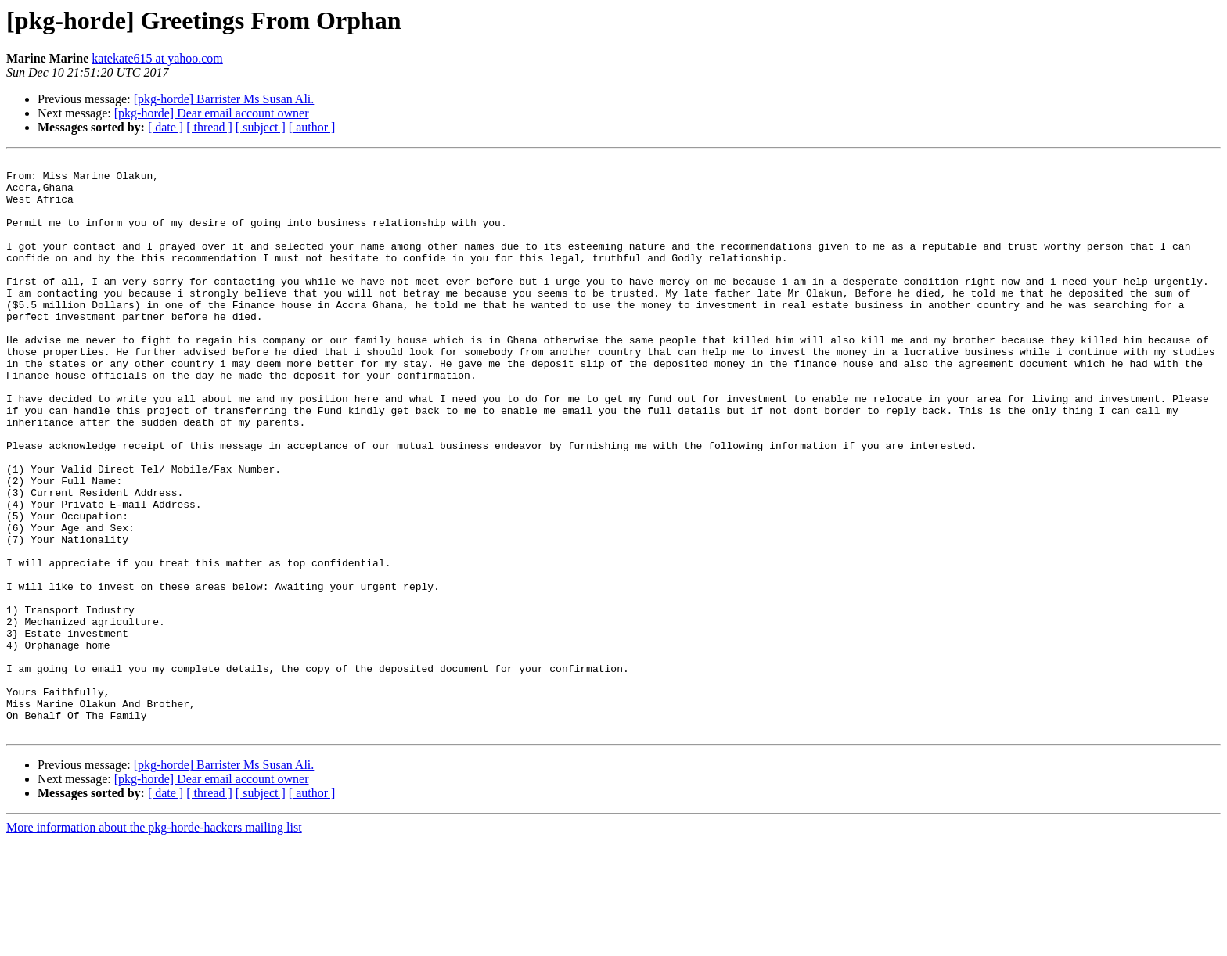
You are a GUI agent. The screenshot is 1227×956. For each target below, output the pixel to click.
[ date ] (165, 127)
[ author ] (312, 127)
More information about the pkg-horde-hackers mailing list (154, 942)
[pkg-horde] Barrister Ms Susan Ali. (224, 99)
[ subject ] (261, 127)
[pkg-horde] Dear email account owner (211, 113)
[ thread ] (209, 127)
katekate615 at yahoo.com (157, 58)
